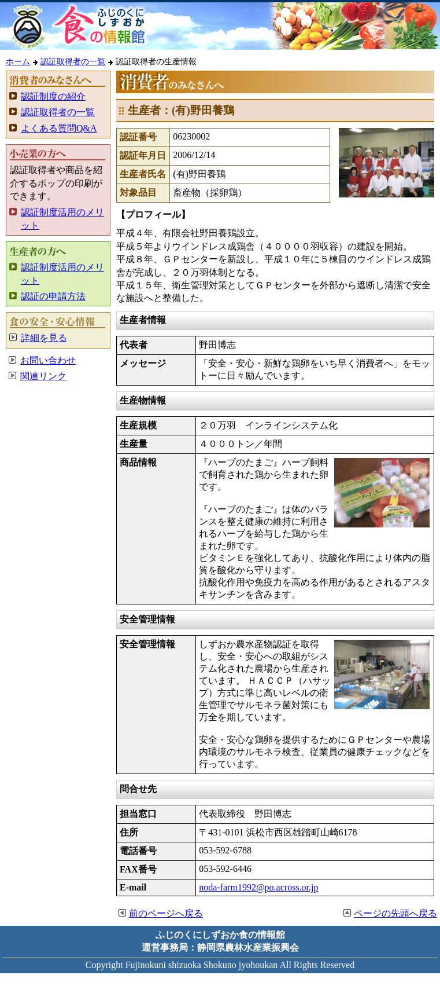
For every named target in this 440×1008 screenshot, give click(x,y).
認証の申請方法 (53, 296)
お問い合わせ (48, 360)
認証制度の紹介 (53, 96)
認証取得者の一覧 (72, 61)
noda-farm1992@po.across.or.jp (258, 887)
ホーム (18, 61)
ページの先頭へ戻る (395, 913)
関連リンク (43, 376)
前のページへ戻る (166, 913)
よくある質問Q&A (59, 128)
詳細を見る (44, 338)
